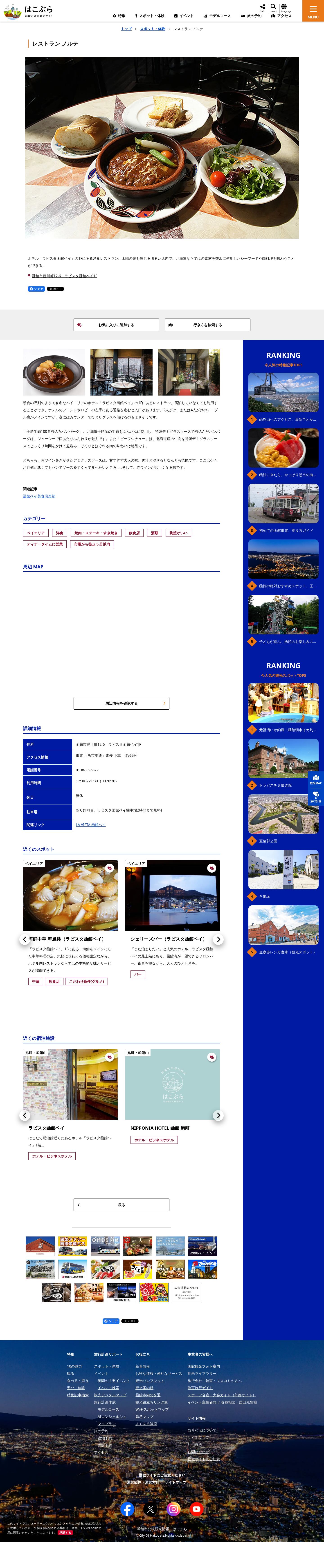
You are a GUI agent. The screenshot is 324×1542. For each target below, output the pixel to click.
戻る (101, 1205)
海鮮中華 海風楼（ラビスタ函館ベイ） (67, 939)
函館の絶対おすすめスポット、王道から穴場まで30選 (289, 585)
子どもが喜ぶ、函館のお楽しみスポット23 (289, 641)
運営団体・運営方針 (143, 1482)
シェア (36, 289)
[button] (24, 939)
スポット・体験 (152, 28)
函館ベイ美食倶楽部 (39, 496)
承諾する (65, 1533)
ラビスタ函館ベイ (46, 1128)
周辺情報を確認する (135, 703)
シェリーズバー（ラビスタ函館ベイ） (168, 939)
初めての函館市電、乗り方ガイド (286, 530)
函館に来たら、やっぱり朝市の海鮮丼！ (289, 474)
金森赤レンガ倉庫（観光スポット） (288, 952)
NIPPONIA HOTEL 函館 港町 (160, 1128)
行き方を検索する (195, 325)
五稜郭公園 (268, 840)
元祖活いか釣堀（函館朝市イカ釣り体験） (289, 729)
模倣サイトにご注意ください (162, 1475)
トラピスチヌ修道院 (275, 785)
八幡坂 (264, 896)
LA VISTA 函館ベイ (91, 824)
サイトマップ (175, 1482)
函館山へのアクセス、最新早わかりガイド (289, 419)
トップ (126, 28)
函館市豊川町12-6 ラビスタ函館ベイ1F (64, 275)
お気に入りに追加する (106, 324)
